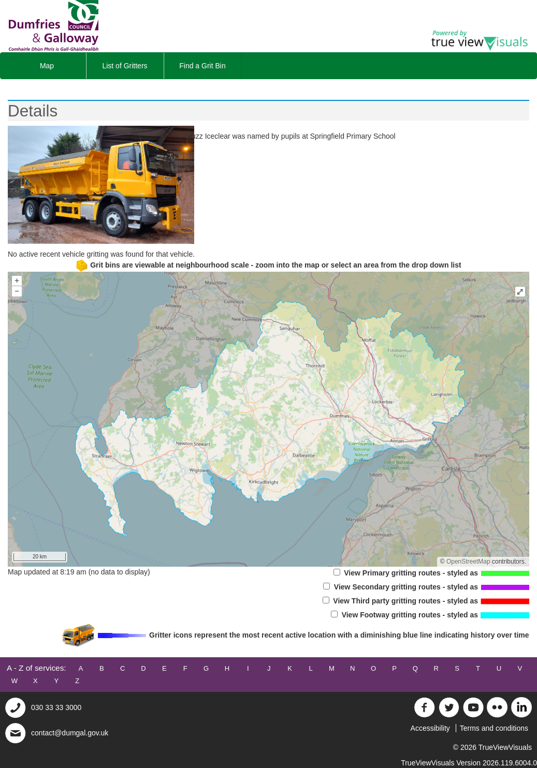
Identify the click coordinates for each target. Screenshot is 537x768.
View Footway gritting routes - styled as (430, 615)
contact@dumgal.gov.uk (69, 733)
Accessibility (430, 728)
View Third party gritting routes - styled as (426, 601)
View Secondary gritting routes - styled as (426, 587)
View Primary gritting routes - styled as (431, 573)
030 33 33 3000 (56, 707)
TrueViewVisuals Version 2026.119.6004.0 (469, 763)
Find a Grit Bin (202, 66)
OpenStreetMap (468, 561)
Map (47, 66)
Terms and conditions (494, 728)
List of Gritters (124, 66)
